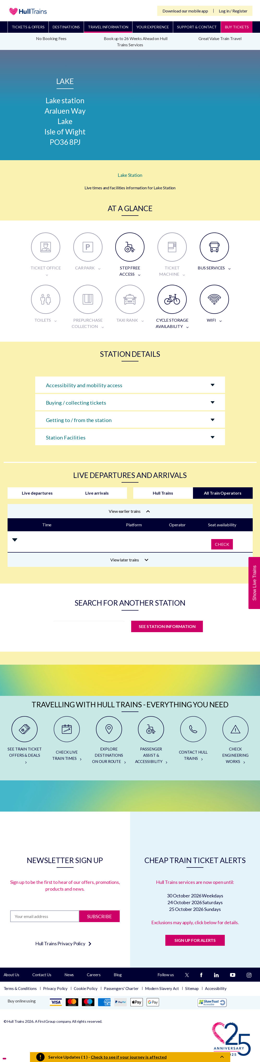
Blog (118, 974)
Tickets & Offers (28, 27)
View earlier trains (129, 511)
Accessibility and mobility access (84, 385)
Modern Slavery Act (162, 988)
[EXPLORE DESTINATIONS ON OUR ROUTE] (109, 742)
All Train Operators (222, 492)
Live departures (37, 492)
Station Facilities (66, 437)
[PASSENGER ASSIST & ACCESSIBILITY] (151, 742)
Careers (93, 974)
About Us (11, 974)
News (69, 974)
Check (222, 544)
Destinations (66, 27)
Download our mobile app (185, 10)
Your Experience (152, 27)
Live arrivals (97, 492)
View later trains (129, 559)
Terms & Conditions (20, 988)
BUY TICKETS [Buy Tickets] (237, 27)
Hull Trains (163, 492)
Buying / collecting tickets (76, 402)
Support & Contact (197, 27)
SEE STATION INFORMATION (167, 626)
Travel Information (108, 27)
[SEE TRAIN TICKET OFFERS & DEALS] (25, 742)
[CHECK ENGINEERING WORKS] (235, 742)
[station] (89, 628)
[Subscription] (44, 916)
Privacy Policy (55, 988)
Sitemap (192, 988)
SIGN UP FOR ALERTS (195, 940)
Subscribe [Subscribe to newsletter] (99, 916)
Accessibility (216, 988)
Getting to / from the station (79, 420)
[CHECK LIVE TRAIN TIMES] (67, 742)
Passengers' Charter (121, 988)
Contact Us (41, 974)
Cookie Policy (86, 988)
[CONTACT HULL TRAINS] (193, 742)
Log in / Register (233, 10)
